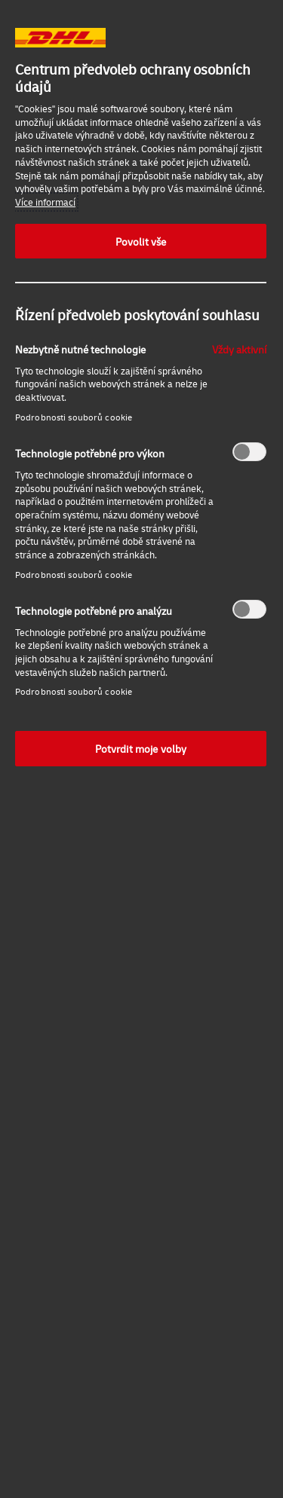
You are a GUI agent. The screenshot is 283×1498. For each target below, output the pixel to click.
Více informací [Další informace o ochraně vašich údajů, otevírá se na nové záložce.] (45, 202)
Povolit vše (141, 241)
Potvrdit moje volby (141, 748)
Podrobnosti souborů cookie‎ (73, 417)
